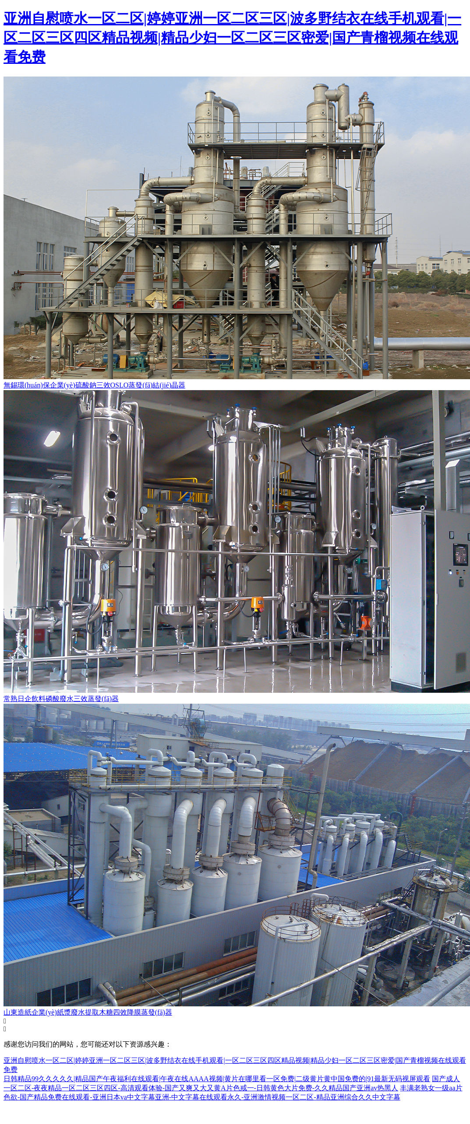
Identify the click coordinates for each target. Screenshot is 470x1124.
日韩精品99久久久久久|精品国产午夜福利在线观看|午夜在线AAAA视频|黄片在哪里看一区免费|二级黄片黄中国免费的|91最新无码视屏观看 (217, 1078)
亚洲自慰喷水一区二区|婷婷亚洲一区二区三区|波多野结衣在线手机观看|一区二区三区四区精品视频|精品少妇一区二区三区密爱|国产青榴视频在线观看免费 (232, 37)
